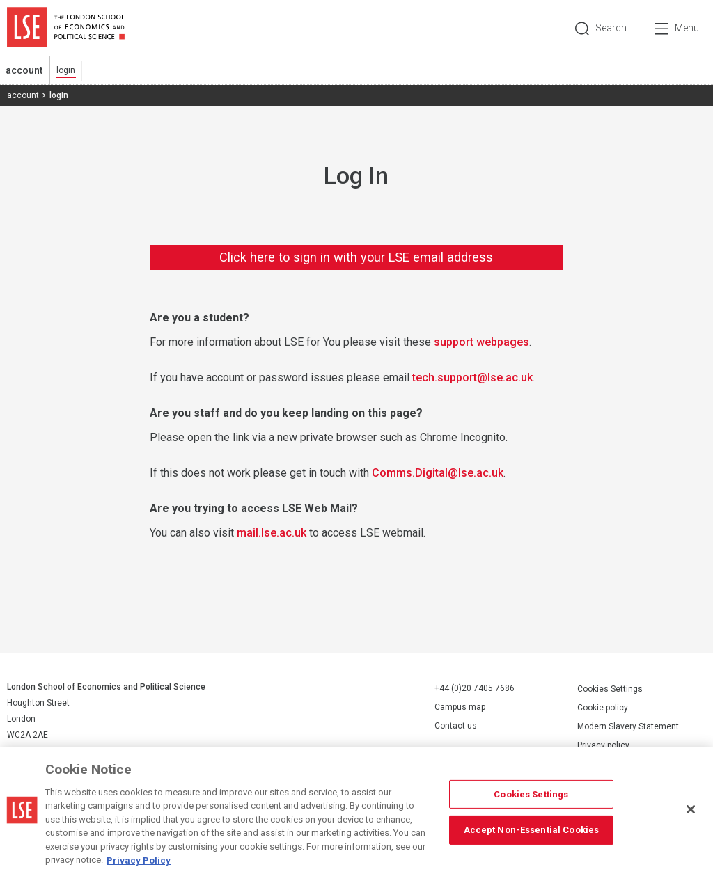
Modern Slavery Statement (628, 726)
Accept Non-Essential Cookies (532, 838)
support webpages (481, 342)
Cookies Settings (610, 689)
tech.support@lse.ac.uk (472, 377)
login (65, 70)
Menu (687, 27)
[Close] (690, 817)
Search (611, 27)
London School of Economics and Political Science (66, 28)
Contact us (455, 726)
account (24, 70)
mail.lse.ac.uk (271, 532)
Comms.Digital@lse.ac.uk (437, 472)
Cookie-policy (602, 708)
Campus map (459, 707)
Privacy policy (603, 745)
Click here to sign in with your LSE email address (356, 257)
